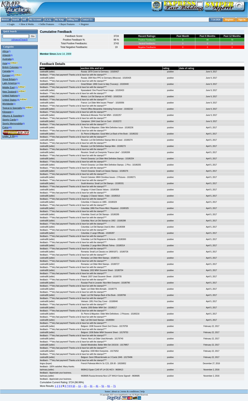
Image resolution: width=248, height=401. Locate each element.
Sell (24, 19)
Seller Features (47, 24)
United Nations (10, 95)
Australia (6, 59)
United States (9, 100)
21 (85, 386)
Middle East (8, 87)
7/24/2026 (215, 19)
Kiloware (6, 112)
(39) (18, 100)
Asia (4, 63)
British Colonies (10, 67)
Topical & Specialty (12, 108)
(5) (16, 79)
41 (97, 386)
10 (73, 386)
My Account (35, 19)
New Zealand (9, 91)
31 (91, 386)
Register (229, 19)
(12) (16, 88)
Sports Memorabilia (12, 123)
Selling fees (72, 19)
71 (114, 386)
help (143, 391)
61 (108, 386)
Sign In (241, 19)
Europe (6, 75)
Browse (5, 19)
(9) (12, 59)
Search (15, 19)
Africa (5, 51)
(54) (8, 63)
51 (103, 386)
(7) (9, 51)
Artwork (6, 55)
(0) (11, 55)
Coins (5, 127)
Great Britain (8, 79)
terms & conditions (130, 391)
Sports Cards (9, 119)
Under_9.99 (8, 136)
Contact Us (86, 19)
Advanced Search (19, 39)
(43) (10, 127)
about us (116, 391)
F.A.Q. (48, 19)
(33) (23, 108)
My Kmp (59, 19)
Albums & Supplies (12, 115)
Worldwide (7, 103)
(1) (14, 104)
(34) (12, 71)
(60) (16, 136)
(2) (17, 92)
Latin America (9, 83)
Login (12, 24)
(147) (12, 75)
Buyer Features (67, 24)
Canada (6, 71)
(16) (18, 83)
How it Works (27, 24)
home (107, 391)
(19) (20, 67)
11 (79, 386)
